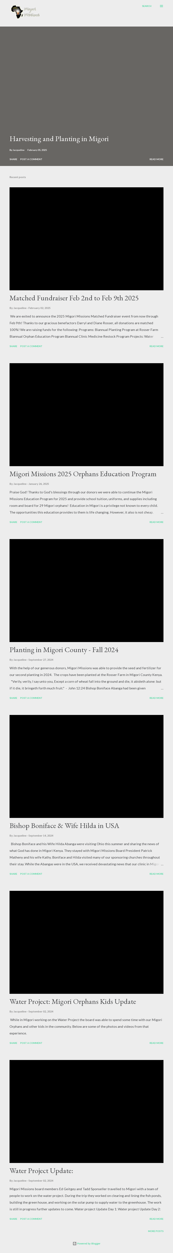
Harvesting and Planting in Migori (59, 138)
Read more (156, 159)
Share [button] (13, 159)
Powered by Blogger (86, 1243)
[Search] (146, 6)
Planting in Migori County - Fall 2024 (64, 649)
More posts (155, 1231)
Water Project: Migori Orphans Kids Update (73, 1001)
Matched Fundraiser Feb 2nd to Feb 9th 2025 (74, 298)
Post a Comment (31, 159)
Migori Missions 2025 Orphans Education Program (83, 473)
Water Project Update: (41, 1170)
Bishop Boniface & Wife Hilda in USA (64, 825)
